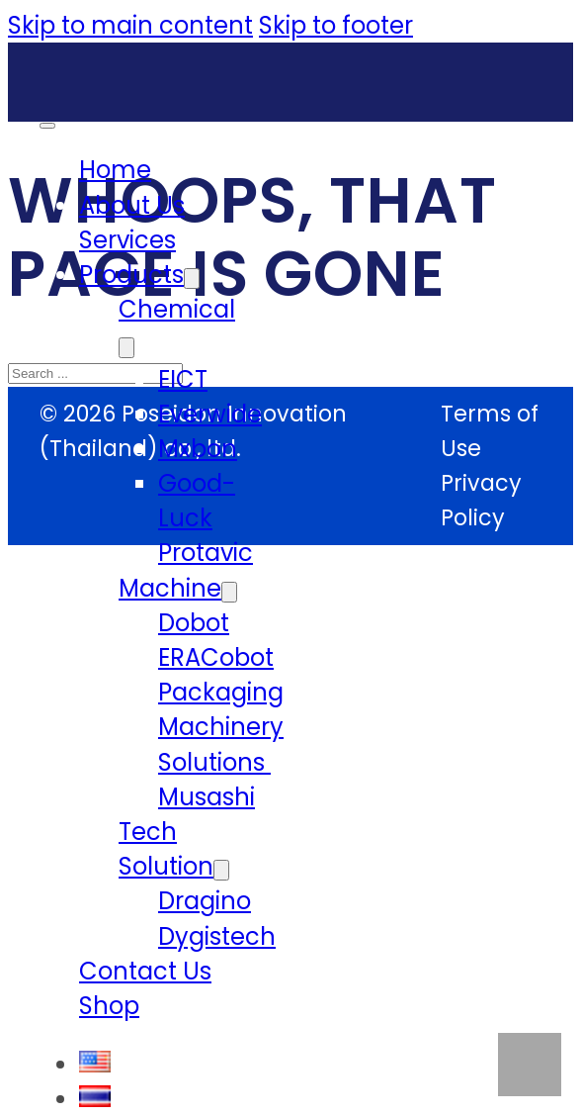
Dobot (193, 622)
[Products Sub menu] (192, 278)
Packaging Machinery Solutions (221, 727)
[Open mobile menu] (47, 126)
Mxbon (197, 448)
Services (127, 240)
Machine (170, 588)
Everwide (210, 414)
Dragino (204, 900)
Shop (109, 1005)
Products (131, 274)
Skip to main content (130, 25)
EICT (183, 379)
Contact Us (145, 971)
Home (115, 169)
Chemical (177, 309)
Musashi (206, 797)
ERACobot (216, 657)
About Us (132, 205)
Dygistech (217, 936)
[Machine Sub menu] (229, 592)
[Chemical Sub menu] (126, 347)
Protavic (205, 552)
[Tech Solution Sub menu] (221, 870)
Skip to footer (336, 25)
